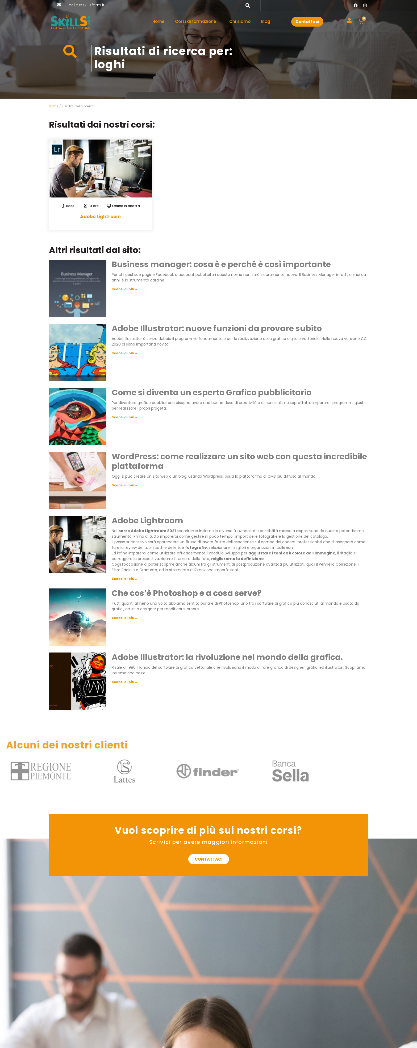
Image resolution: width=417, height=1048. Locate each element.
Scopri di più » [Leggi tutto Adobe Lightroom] (124, 578)
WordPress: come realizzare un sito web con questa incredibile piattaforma (239, 461)
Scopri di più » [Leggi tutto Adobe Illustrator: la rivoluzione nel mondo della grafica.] (124, 682)
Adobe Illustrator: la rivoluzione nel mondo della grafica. (227, 657)
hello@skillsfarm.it (87, 5)
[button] (247, 5)
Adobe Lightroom (147, 520)
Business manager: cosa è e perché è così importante (221, 264)
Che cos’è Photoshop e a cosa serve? (186, 593)
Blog (265, 21)
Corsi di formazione (197, 21)
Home (158, 21)
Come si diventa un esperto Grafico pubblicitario (211, 392)
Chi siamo (240, 21)
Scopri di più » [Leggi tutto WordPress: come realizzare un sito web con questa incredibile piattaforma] (124, 485)
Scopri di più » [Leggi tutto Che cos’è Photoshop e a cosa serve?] (124, 618)
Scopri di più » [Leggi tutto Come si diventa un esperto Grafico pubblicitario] (124, 417)
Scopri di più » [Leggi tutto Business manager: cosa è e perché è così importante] (124, 289)
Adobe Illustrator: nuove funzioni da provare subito (217, 328)
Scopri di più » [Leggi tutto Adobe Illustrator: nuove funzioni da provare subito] (124, 353)
